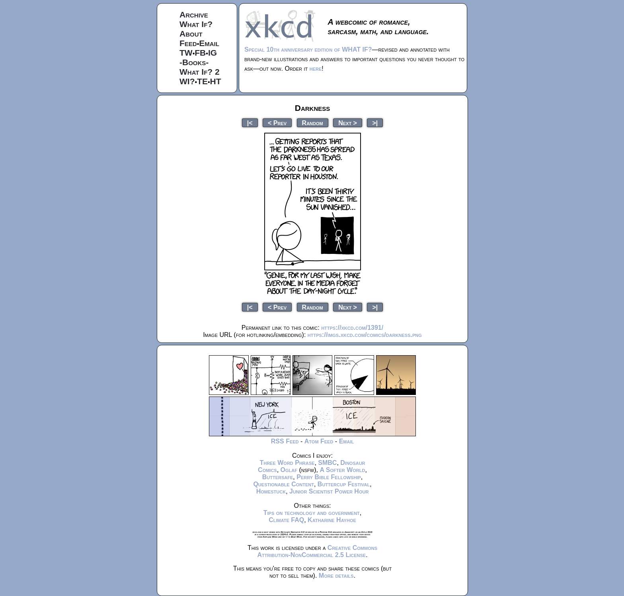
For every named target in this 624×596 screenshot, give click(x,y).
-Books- (194, 62)
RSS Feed (285, 441)
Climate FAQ (286, 520)
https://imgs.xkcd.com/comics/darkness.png (365, 334)
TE (202, 81)
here (316, 68)
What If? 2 (199, 71)
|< (250, 122)
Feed (188, 43)
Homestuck (271, 491)
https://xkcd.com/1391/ (352, 327)
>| (375, 122)
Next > (347, 122)
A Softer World (342, 469)
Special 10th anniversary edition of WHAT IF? (308, 49)
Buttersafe (277, 477)
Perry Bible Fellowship (328, 477)
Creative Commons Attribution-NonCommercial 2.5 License (317, 551)
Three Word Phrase (286, 462)
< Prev (277, 122)
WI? (187, 81)
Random (312, 122)
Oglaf (289, 469)
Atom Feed (318, 441)
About (191, 33)
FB (200, 52)
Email (209, 43)
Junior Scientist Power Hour (329, 491)
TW (186, 52)
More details (336, 575)
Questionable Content (283, 484)
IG (212, 52)
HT (215, 81)
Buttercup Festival (344, 484)
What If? (196, 24)
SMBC (327, 462)
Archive (193, 14)
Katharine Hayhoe (332, 520)
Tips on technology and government (311, 512)
